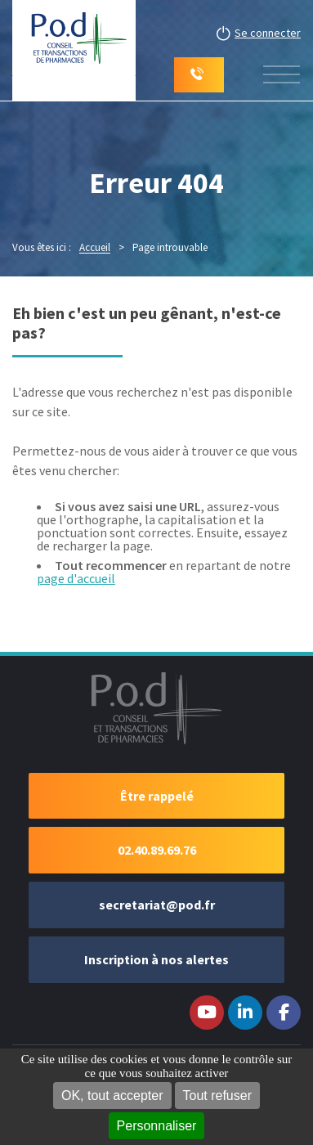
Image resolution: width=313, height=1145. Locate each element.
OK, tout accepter (112, 1095)
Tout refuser (217, 1095)
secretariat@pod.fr (157, 904)
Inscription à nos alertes (156, 959)
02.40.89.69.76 (157, 850)
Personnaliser (157, 1126)
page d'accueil (76, 578)
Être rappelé (157, 796)
